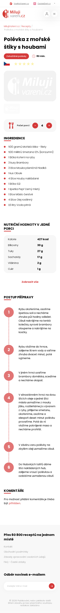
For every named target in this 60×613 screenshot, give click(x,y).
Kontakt (8, 546)
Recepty (26, 26)
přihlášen (14, 503)
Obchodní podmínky (16, 551)
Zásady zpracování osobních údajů (24, 556)
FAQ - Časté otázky (15, 562)
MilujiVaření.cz (12, 26)
